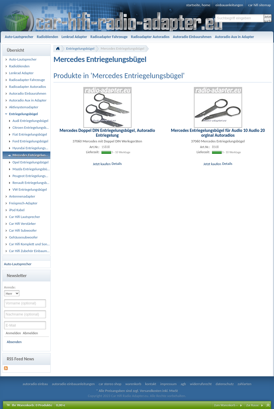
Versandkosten (150, 391)
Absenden (14, 342)
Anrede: (10, 287)
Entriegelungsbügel (80, 48)
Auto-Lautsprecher (18, 264)
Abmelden (30, 333)
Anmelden (13, 333)
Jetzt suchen (268, 18)
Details (117, 163)
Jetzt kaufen (102, 163)
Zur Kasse (252, 405)
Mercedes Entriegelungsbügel (122, 48)
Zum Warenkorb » (226, 405)
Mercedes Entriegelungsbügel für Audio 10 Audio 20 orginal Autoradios (218, 133)
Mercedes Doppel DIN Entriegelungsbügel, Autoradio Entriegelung (107, 133)
